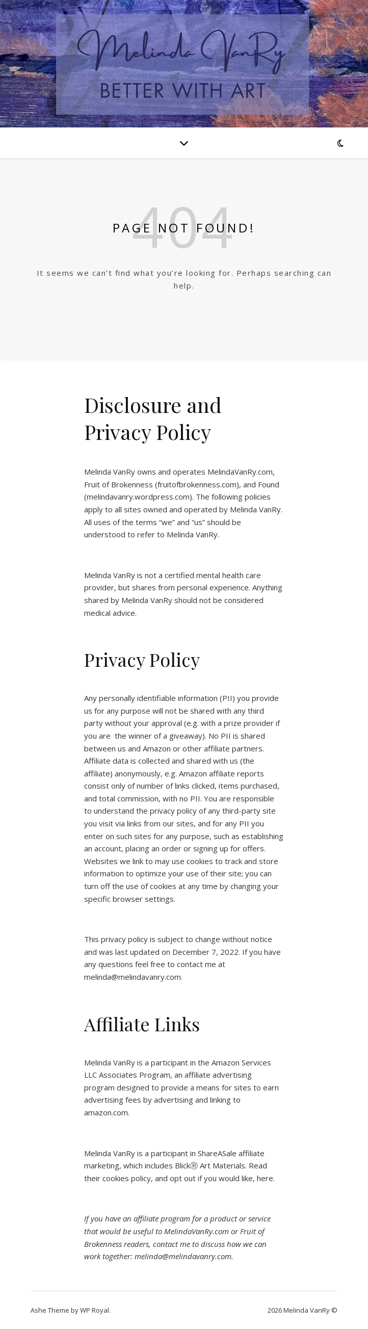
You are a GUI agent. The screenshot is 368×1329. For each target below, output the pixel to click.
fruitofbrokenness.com (196, 484)
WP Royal (94, 1310)
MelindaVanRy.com (240, 471)
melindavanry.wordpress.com (138, 496)
